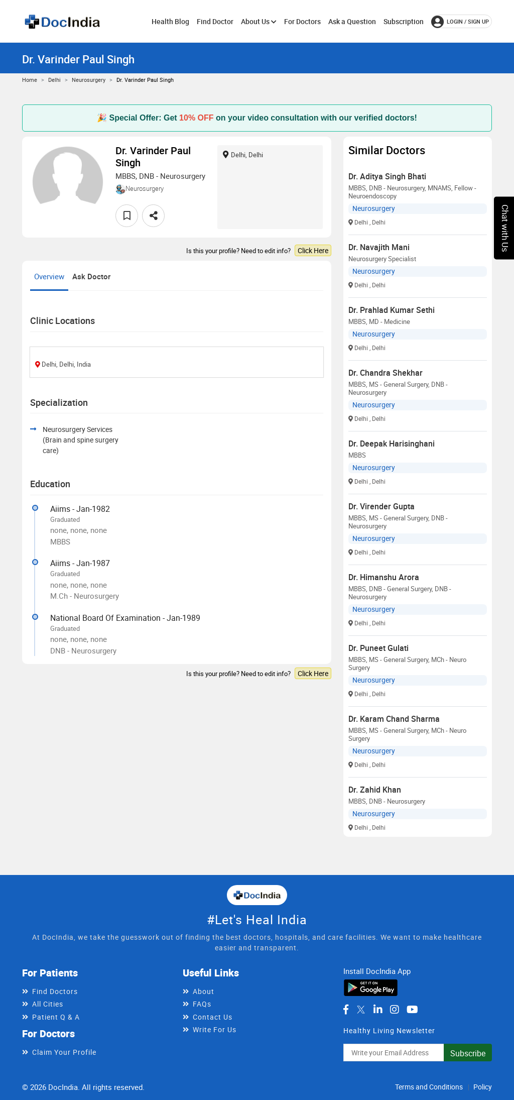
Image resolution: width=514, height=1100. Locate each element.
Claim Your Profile (64, 1052)
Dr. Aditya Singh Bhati (387, 176)
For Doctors (302, 21)
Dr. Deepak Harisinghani (391, 443)
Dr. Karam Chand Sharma (394, 718)
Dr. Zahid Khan (374, 789)
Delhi (54, 79)
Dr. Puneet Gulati (378, 647)
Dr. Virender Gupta (381, 506)
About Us (259, 21)
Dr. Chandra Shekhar (385, 372)
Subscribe (467, 1053)
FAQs (202, 1004)
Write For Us (214, 1029)
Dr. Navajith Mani (379, 247)
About (203, 991)
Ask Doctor (91, 276)
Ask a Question (352, 21)
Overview (49, 276)
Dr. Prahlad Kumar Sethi (391, 309)
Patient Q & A (56, 1017)
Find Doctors (55, 991)
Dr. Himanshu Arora (383, 577)
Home (29, 79)
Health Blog (170, 21)
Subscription (403, 21)
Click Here (313, 250)
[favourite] (126, 215)
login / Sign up (460, 21)
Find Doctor (215, 21)
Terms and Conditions (429, 1086)
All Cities (47, 1004)
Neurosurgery (88, 79)
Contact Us (212, 1017)
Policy (482, 1086)
